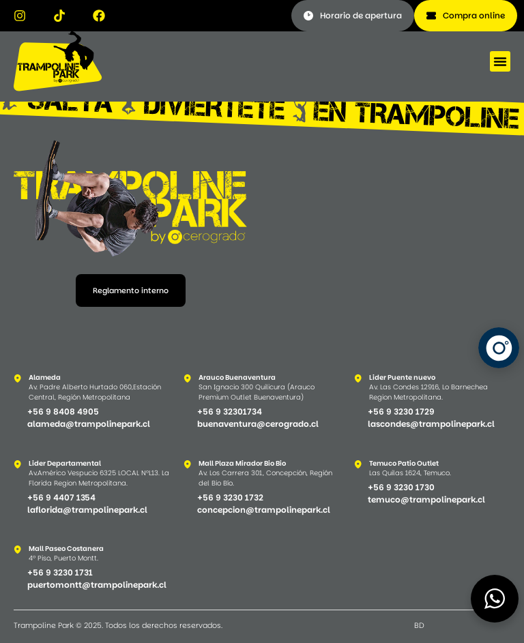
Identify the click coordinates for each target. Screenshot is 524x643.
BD (419, 625)
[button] (500, 61)
